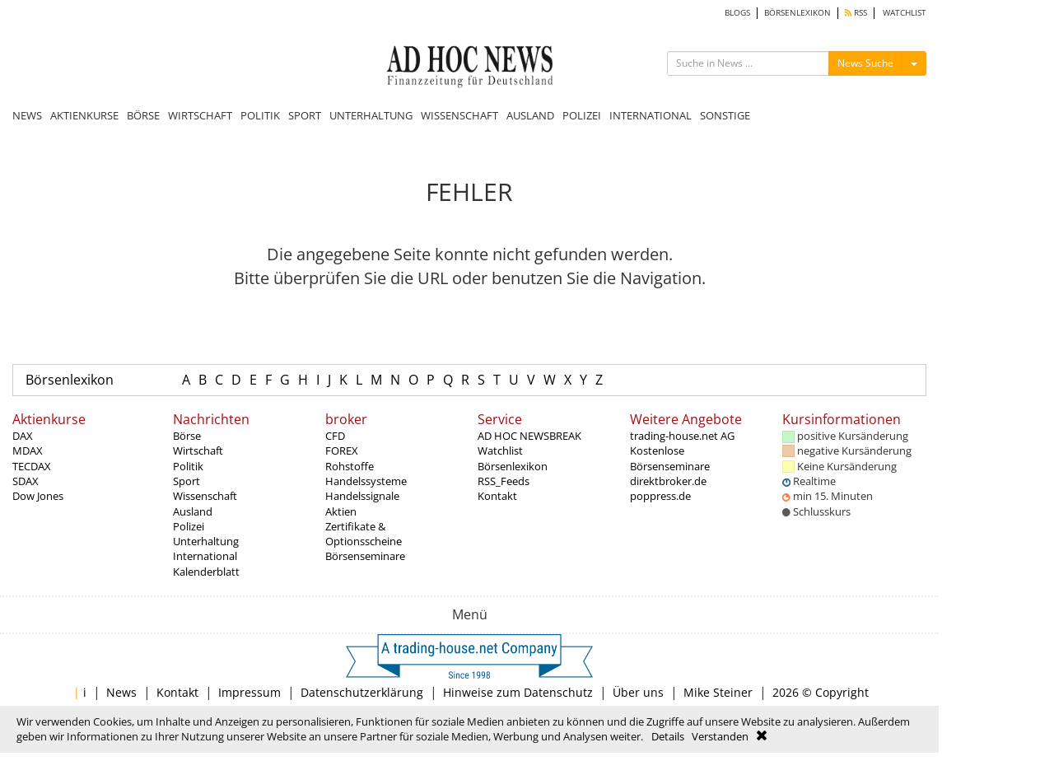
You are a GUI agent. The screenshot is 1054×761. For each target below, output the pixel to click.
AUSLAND (530, 115)
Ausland (192, 511)
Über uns (638, 692)
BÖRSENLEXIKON (797, 12)
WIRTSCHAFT (200, 115)
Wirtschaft (198, 450)
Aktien (341, 511)
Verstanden (720, 736)
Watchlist (500, 450)
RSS (856, 12)
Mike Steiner (718, 692)
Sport (186, 481)
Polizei (188, 526)
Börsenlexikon (70, 380)
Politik (188, 466)
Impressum (249, 692)
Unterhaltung (206, 541)
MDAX (27, 450)
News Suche (865, 63)
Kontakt (497, 495)
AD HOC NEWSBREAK (529, 435)
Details (667, 736)
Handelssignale (362, 495)
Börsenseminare (365, 556)
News (121, 692)
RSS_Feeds (503, 481)
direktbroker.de (668, 481)
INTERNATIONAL (650, 115)
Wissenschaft (205, 495)
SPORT (304, 115)
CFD (335, 435)
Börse (187, 435)
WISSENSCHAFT (459, 115)
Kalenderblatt (206, 571)
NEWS (27, 115)
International (205, 556)
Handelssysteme (366, 481)
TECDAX (31, 466)
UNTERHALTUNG (371, 115)
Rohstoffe (349, 466)
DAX (22, 435)
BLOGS (737, 12)
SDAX (25, 481)
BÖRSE (143, 115)
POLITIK (260, 115)
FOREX (341, 450)
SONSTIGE (725, 115)
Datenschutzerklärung (362, 692)
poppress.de (660, 495)
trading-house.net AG (682, 435)
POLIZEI (581, 115)
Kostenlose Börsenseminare (670, 458)
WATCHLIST (904, 12)
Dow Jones (37, 495)
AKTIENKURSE (84, 115)
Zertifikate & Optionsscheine (363, 534)
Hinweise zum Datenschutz (518, 692)
